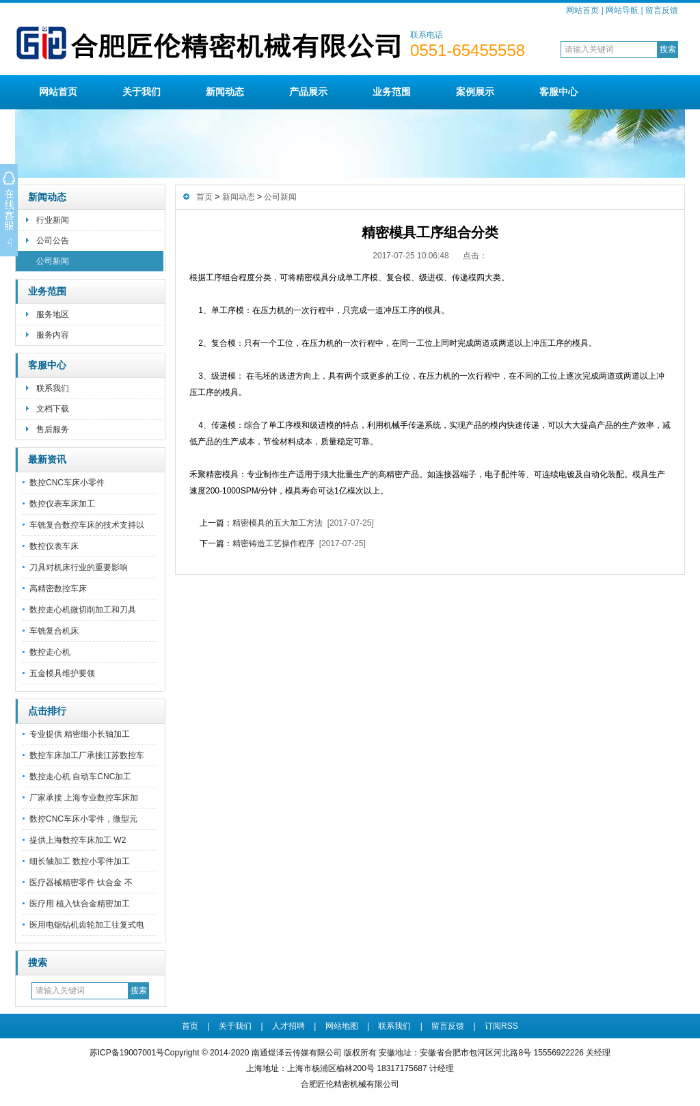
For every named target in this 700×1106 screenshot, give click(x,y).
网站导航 (622, 10)
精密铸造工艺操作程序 (273, 543)
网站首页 (582, 10)
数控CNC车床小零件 (67, 482)
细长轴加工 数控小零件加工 (79, 861)
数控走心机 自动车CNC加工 (80, 776)
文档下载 (52, 409)
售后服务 (52, 429)
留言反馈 (661, 10)
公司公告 (52, 240)
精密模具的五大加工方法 (277, 523)
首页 (204, 197)
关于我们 (141, 91)
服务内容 (52, 335)
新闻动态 (225, 91)
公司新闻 (52, 261)
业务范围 (392, 91)
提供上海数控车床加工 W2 (77, 840)
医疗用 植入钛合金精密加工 (79, 903)
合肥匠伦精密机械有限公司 (350, 1084)
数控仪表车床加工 (62, 504)
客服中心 (558, 91)
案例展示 (475, 91)
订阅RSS (501, 1026)
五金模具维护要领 (62, 673)
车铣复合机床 (54, 631)
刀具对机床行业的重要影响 (78, 567)
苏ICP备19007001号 (127, 1052)
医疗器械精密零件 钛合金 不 (81, 882)
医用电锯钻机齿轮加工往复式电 (86, 925)
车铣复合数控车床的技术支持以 (86, 525)
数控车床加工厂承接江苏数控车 (86, 755)
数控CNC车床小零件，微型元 (83, 819)
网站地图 (341, 1026)
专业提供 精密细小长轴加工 (79, 734)
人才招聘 (288, 1026)
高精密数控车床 (58, 588)
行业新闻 (52, 220)
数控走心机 (49, 652)
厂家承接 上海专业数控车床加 (83, 797)
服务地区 (52, 314)
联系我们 (52, 388)
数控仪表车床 (54, 546)
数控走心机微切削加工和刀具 (82, 610)
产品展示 (308, 91)
